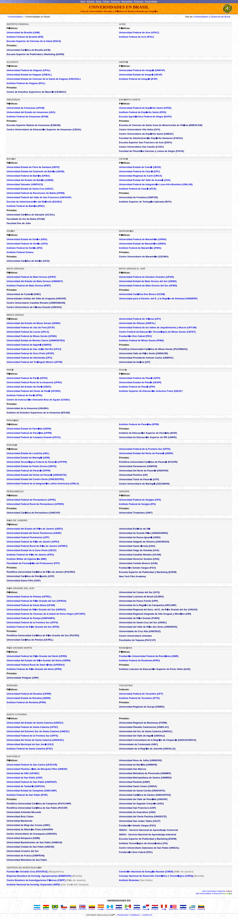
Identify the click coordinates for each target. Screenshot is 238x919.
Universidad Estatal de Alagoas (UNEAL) (29, 74)
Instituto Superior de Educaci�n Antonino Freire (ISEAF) (150, 391)
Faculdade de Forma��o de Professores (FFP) (33, 563)
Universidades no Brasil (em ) (215, 894)
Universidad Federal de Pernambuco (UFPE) (31, 499)
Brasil (55, 908)
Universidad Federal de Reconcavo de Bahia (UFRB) (36, 193)
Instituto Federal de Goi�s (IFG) (24, 248)
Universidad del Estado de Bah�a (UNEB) (30, 180)
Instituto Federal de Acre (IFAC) (136, 36)
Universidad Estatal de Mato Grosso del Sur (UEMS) (148, 281)
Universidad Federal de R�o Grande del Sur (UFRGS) (36, 601)
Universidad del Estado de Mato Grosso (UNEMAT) (35, 281)
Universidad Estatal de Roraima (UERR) (29, 698)
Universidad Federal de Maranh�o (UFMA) (143, 239)
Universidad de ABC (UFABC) (23, 773)
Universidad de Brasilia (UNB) (23, 32)
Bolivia (46, 908)
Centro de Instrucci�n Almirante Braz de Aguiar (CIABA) (38, 399)
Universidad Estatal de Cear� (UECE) (140, 167)
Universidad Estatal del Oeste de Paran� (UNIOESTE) (37, 475)
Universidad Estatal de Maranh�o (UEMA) (142, 243)
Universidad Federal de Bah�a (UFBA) (28, 175)
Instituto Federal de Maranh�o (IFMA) (140, 248)
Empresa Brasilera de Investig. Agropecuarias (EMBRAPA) (39, 876)
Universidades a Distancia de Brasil (211, 16)
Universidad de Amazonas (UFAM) (25, 108)
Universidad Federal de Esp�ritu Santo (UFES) (145, 108)
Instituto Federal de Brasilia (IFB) (25, 36)
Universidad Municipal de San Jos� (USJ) (30, 744)
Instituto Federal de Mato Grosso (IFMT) (29, 285)
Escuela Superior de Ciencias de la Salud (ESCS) (34, 41)
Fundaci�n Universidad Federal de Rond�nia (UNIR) (148, 656)
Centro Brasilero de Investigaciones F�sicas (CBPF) (36, 880)
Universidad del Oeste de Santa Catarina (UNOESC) (35, 740)
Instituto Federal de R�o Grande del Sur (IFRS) (33, 626)
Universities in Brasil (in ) (219, 891)
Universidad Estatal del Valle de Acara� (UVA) (144, 180)
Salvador (183, 908)
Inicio (82, 2)
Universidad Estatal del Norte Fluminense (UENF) (34, 533)
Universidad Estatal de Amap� (140, 74)
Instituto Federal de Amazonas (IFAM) (27, 116)
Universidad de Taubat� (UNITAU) (26, 786)
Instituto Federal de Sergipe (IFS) (137, 504)
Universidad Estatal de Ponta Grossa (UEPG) (32, 466)
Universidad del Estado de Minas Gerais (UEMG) (33, 323)
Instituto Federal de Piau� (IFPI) (137, 386)
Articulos (91, 2)
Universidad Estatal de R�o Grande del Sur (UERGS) (36, 609)
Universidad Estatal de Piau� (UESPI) (140, 382)
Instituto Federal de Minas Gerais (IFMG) (141, 340)
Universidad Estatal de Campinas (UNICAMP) (32, 790)
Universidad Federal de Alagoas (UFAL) (28, 70)
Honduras (118, 908)
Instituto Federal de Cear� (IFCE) (137, 188)
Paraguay (154, 908)
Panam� (145, 908)
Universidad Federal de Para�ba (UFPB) (29, 433)
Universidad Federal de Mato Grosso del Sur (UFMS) (148, 285)
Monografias (127, 2)
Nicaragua (137, 908)
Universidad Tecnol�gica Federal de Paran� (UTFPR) (37, 462)
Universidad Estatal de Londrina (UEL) (28, 453)
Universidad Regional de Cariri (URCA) (140, 175)
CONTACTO (147, 915)
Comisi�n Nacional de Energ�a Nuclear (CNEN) (146, 871)
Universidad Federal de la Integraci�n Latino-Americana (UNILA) (43, 483)
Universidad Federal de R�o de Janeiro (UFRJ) (33, 541)
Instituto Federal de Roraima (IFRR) (26, 702)
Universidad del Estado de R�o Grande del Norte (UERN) (39, 660)
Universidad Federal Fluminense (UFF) (28, 537)
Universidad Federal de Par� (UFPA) (27, 378)
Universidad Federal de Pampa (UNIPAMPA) (31, 618)
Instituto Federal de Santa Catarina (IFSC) (30, 748)
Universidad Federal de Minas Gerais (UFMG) (32, 336)
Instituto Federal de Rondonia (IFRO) (139, 660)
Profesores (138, 2)
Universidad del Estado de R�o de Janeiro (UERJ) (35, 528)
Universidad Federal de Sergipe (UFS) (140, 499)
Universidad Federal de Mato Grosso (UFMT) (31, 277)
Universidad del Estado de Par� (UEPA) (29, 386)
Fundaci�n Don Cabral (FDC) (135, 336)
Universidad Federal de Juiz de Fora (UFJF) (31, 327)
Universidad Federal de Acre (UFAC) (139, 32)
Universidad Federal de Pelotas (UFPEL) (29, 596)
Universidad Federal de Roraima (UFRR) (29, 693)
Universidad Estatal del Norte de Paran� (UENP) (146, 453)
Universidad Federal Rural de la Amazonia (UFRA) (34, 382)
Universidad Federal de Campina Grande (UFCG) (34, 437)
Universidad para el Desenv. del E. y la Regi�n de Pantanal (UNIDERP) (158, 298)
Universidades (151, 2)
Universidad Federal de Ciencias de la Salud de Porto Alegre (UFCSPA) (46, 613)
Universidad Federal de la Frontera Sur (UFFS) (144, 449)
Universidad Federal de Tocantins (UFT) (141, 693)
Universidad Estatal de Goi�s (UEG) (27, 239)
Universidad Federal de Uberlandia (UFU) (29, 357)
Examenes (115, 2)
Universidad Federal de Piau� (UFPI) (139, 378)
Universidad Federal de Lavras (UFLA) (28, 331)
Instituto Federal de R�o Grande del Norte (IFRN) (34, 669)
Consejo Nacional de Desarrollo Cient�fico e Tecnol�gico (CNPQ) (156, 876)
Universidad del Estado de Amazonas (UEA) (31, 112)
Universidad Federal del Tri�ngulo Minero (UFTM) (34, 362)
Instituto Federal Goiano (20, 252)
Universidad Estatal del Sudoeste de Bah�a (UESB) (35, 171)
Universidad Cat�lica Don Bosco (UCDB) (142, 294)
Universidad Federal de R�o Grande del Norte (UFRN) (37, 656)
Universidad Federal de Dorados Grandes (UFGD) (146, 277)
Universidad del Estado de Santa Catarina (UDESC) (35, 722)
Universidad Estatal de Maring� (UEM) (28, 457)
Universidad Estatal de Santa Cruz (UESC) (30, 188)
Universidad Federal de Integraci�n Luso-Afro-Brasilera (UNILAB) (156, 184)
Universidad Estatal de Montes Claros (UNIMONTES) (36, 340)
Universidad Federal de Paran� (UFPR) (28, 470)
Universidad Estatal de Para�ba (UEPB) (29, 428)
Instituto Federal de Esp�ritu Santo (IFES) (142, 112)
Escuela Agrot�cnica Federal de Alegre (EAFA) (145, 116)
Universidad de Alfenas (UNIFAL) (137, 323)
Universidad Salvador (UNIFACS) (25, 184)
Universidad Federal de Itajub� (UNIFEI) (29, 344)
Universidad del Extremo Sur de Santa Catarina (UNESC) (38, 731)
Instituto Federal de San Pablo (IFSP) (27, 795)
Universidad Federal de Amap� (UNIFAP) (142, 70)
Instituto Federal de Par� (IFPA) (24, 395)
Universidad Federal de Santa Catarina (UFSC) (32, 727)
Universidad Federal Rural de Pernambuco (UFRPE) (35, 504)
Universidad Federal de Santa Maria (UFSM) (31, 605)
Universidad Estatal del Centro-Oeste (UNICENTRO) (35, 479)
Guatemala (110, 908)
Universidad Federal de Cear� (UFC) (139, 171)
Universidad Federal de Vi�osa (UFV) (140, 318)
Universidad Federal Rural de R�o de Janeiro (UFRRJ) (37, 546)
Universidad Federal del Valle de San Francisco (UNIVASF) (39, 197)
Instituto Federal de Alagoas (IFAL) (26, 83)
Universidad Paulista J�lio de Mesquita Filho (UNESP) (37, 769)
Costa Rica (82, 908)
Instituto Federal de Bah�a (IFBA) (26, 206)
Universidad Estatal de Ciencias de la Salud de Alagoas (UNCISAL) (44, 79)
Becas (98, 2)
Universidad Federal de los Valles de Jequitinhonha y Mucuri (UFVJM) (158, 327)
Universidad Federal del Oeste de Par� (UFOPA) (34, 391)
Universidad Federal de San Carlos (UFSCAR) (32, 764)
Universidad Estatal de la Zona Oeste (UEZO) (32, 550)
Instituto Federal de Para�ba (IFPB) (139, 424)
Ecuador (92, 908)
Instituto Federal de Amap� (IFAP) (138, 79)
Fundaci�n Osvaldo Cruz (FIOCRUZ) (27, 871)
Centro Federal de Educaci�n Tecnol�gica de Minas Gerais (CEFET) (157, 331)
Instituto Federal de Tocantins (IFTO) (139, 698)
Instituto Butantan (129, 880)
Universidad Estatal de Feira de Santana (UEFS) (33, 167)
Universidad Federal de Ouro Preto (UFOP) (30, 353)
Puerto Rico (173, 908)
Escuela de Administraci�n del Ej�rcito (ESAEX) (34, 201)
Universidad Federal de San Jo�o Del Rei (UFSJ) (34, 349)
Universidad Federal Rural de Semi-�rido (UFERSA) (36, 664)
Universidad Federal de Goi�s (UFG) (27, 243)
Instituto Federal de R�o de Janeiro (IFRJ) (30, 554)
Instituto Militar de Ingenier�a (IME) (27, 559)
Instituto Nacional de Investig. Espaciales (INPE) (33, 884)
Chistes (106, 2)
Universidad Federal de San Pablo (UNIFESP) (32, 782)
